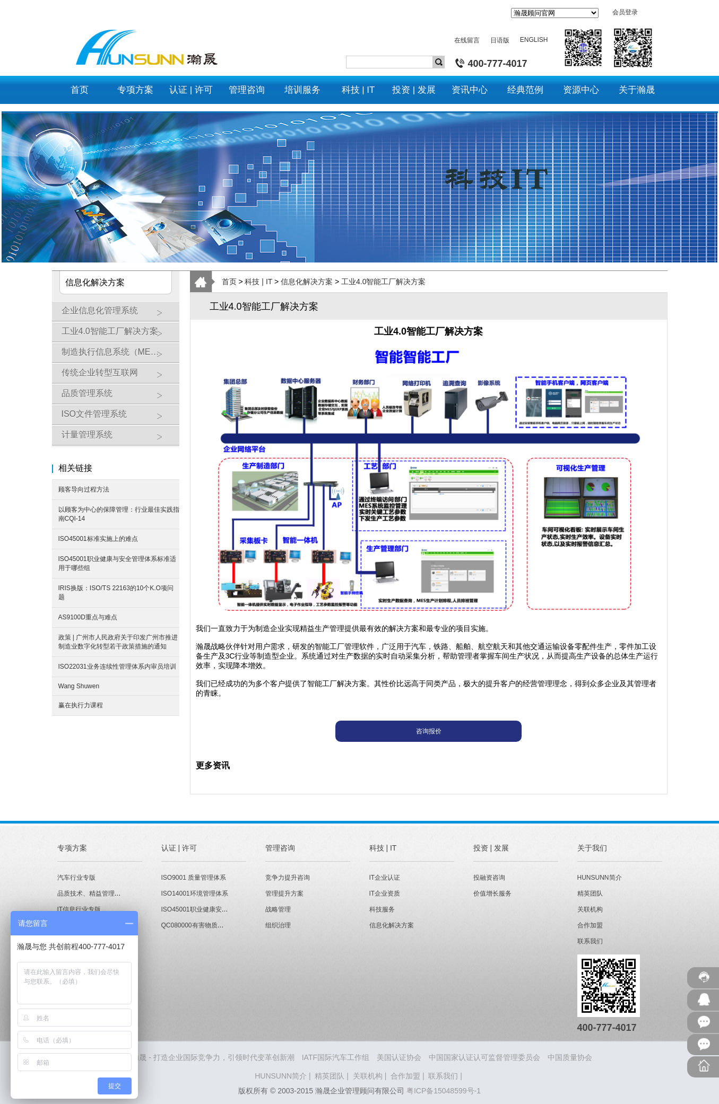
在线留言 (467, 40)
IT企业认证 (385, 877)
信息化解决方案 (307, 281)
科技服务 (382, 909)
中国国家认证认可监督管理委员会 (484, 1057)
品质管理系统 (118, 397)
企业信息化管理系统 (118, 314)
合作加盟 (590, 925)
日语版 (499, 40)
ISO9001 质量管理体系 (194, 877)
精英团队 (590, 893)
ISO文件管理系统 (118, 417)
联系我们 (590, 941)
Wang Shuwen (79, 686)
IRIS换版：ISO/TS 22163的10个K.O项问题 (116, 592)
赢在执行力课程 (80, 705)
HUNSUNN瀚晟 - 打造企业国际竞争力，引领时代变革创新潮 (194, 1057)
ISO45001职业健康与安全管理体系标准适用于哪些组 (117, 563)
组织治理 (278, 925)
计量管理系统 (118, 438)
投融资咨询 (489, 877)
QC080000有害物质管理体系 (202, 925)
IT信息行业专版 (79, 909)
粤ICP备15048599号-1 (443, 1091)
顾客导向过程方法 (83, 489)
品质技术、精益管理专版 (92, 893)
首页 (229, 281)
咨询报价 (428, 731)
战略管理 (278, 909)
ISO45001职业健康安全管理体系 (207, 909)
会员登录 (625, 12)
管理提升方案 (284, 893)
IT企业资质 (385, 893)
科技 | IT (258, 281)
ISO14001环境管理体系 (194, 893)
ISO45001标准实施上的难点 (98, 538)
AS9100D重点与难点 (87, 617)
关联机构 (590, 909)
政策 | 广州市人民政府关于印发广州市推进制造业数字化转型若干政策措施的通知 (118, 642)
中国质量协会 (570, 1057)
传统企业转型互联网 (118, 376)
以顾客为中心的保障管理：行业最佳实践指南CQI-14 (118, 514)
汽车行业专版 (76, 877)
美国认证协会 (399, 1057)
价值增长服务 (492, 893)
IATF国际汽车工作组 (335, 1057)
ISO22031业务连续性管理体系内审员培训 (117, 666)
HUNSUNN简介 (599, 877)
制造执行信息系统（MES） (118, 355)
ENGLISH (534, 39)
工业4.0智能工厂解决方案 (118, 335)
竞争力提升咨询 (287, 877)
